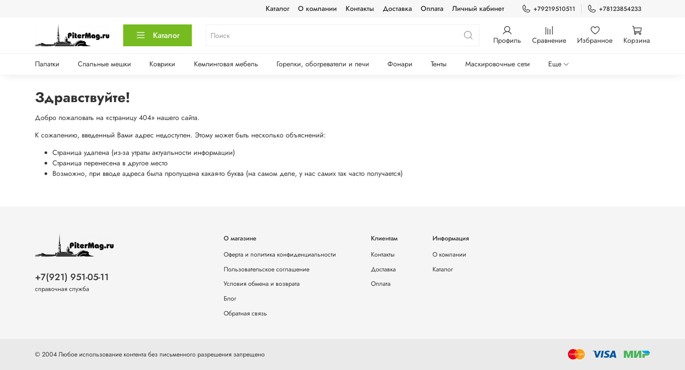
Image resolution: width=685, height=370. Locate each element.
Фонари (399, 64)
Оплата (432, 8)
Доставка (397, 8)
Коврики (162, 64)
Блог (230, 298)
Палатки (47, 64)
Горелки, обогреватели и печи (323, 64)
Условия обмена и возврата (262, 283)
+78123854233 (614, 9)
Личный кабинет (478, 8)
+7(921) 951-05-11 (72, 277)
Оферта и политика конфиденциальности (280, 254)
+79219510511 (548, 9)
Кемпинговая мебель (226, 64)
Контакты (360, 8)
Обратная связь (245, 313)
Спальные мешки (104, 64)
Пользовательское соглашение (266, 269)
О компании (317, 8)
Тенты (438, 64)
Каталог (277, 8)
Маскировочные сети (497, 64)
